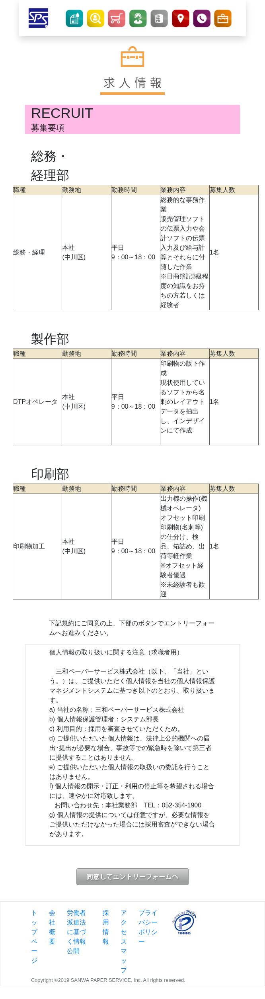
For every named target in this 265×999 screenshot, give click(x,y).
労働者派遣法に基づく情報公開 (76, 931)
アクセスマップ (124, 941)
